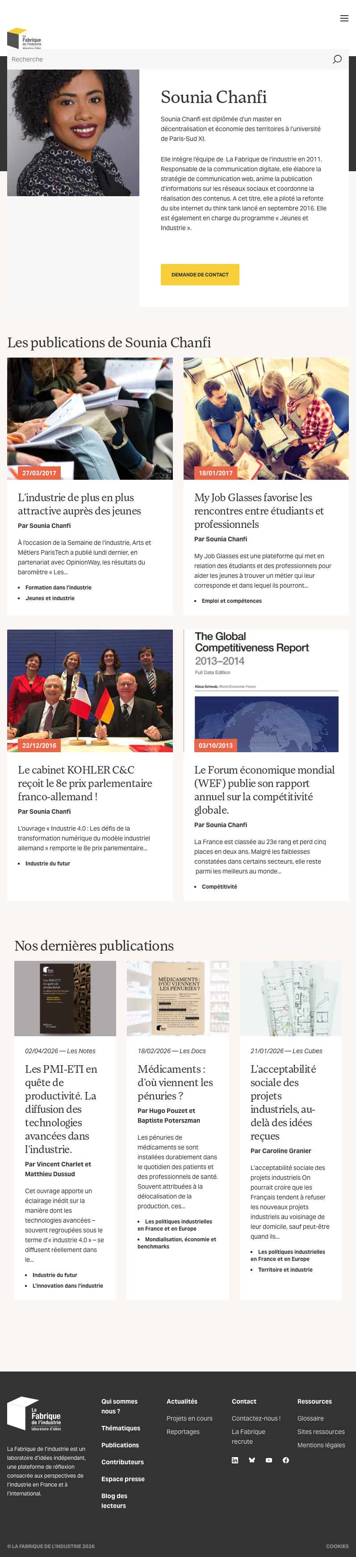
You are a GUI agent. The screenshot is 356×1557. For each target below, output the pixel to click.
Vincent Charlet (60, 1164)
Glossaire (310, 1418)
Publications (120, 1445)
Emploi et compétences (232, 600)
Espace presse (123, 1479)
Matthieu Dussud (50, 1174)
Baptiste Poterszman (169, 1120)
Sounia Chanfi (50, 526)
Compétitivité (219, 886)
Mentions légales (321, 1445)
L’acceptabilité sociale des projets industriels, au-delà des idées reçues (283, 1102)
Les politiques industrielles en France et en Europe (175, 1225)
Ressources (314, 1401)
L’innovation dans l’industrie (68, 1285)
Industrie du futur (47, 863)
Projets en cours (190, 1418)
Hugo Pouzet (168, 1111)
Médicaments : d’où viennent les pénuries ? (175, 1082)
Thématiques (120, 1428)
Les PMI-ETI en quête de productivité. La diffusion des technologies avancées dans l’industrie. (61, 1108)
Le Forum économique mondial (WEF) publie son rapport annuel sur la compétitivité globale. (264, 789)
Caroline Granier (286, 1151)
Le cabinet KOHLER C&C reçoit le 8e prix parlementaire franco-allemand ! (85, 783)
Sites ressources (321, 1432)
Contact (244, 1401)
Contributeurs (122, 1462)
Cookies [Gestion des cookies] (337, 1546)
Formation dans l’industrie (58, 587)
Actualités (182, 1401)
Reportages (183, 1432)
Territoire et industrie (285, 1269)
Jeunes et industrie (50, 598)
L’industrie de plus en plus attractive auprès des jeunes (79, 503)
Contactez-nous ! (256, 1418)
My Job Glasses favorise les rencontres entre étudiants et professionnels (259, 510)
